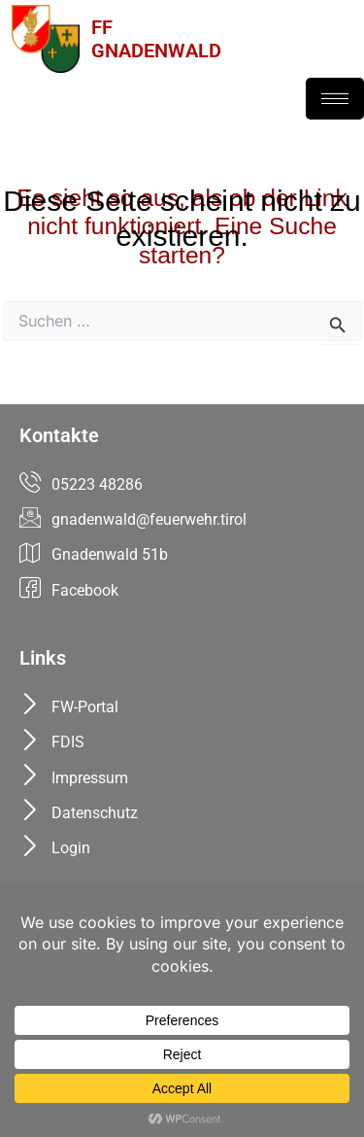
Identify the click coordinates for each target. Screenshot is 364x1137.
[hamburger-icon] (335, 99)
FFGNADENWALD (156, 39)
